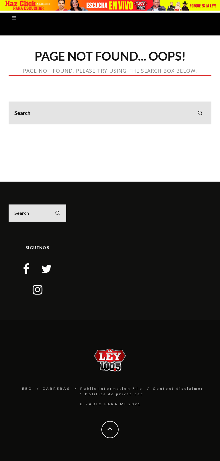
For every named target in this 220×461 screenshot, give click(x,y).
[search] (199, 113)
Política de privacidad (114, 394)
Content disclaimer (178, 388)
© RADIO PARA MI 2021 (110, 404)
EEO (27, 388)
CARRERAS (56, 388)
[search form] (110, 113)
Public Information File (111, 388)
